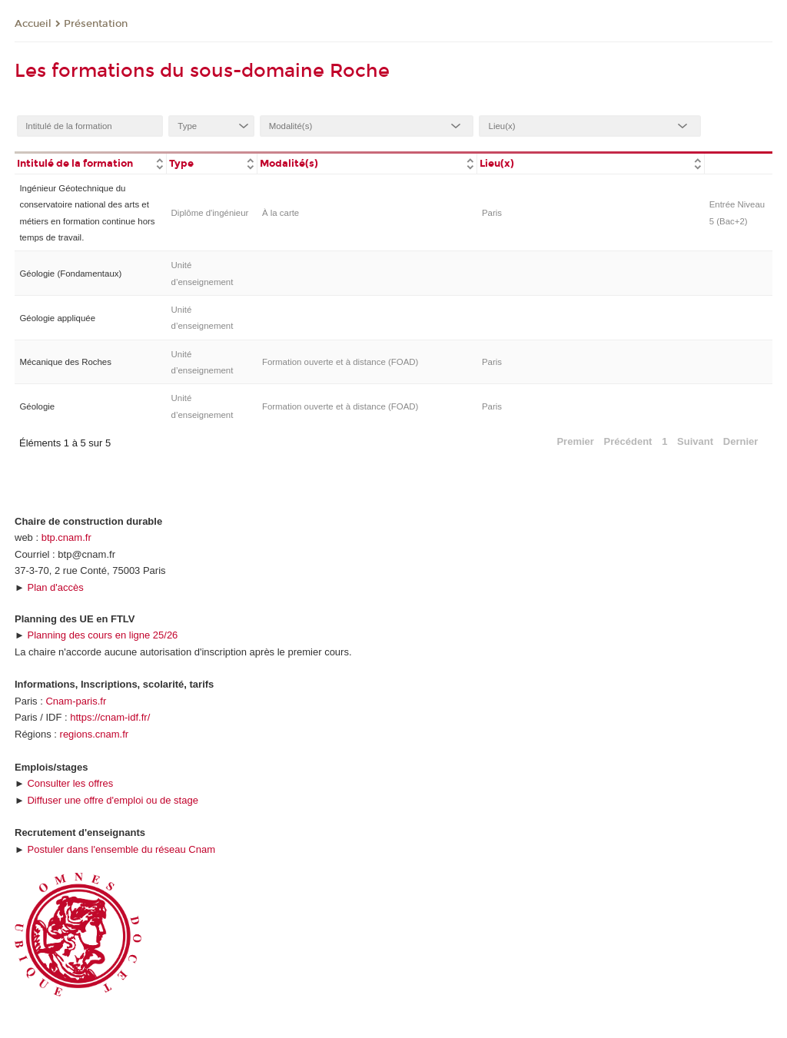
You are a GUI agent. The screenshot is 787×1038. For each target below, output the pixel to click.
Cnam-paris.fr (75, 701)
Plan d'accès (55, 587)
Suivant (695, 441)
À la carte (280, 212)
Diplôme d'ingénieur (210, 212)
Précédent (628, 441)
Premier (574, 441)
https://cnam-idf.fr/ (110, 717)
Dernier (741, 441)
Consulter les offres (70, 783)
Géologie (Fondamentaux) (70, 273)
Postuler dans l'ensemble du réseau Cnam (121, 849)
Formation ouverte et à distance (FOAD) (340, 361)
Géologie (37, 406)
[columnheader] (90, 162)
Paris (492, 212)
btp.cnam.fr (66, 537)
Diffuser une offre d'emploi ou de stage (112, 800)
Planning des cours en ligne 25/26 (102, 635)
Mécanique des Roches (65, 361)
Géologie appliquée (57, 318)
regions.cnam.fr (94, 734)
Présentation (96, 24)
